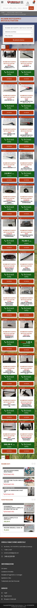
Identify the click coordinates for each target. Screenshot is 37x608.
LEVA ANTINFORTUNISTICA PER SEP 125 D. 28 (26, 134)
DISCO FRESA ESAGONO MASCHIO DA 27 (9, 371)
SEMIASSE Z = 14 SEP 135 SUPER (9, 439)
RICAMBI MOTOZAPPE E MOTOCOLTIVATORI (14, 14)
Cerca (31, 8)
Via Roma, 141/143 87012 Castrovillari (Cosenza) (16, 546)
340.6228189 (8, 556)
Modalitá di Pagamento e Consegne (11, 575)
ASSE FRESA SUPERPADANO (26, 269)
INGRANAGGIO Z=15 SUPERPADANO (9, 235)
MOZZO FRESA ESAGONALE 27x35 (26, 405)
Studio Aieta (23, 607)
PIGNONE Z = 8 (26, 66)
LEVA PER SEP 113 (9, 99)
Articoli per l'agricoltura (14, 12)
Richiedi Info (9, 73)
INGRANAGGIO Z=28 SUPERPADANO (26, 201)
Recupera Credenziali (8, 599)
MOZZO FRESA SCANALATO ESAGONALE (9, 269)
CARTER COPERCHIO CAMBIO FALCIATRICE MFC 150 (26, 303)
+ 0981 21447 (6, 550)
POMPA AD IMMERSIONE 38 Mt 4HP (13, 491)
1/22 (3, 47)
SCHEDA (9, 79)
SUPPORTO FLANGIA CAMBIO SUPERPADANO (9, 202)
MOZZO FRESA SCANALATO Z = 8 (9, 66)
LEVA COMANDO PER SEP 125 (9, 134)
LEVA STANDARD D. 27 (9, 167)
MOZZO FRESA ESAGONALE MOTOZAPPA (9, 303)
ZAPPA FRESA (26, 335)
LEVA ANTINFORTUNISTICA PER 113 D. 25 (26, 100)
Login (4, 593)
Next (34, 464)
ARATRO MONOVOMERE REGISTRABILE (11, 471)
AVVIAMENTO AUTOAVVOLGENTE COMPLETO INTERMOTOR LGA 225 (13, 508)
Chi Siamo (4, 568)
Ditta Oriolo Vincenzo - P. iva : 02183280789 (23, 605)
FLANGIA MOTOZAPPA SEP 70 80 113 (26, 235)
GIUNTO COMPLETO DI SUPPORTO (11, 518)
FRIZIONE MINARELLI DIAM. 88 (13, 528)
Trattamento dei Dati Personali (10, 581)
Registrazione (6, 596)
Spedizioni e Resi (6, 578)
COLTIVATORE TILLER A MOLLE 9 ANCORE (14, 481)
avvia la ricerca (18, 40)
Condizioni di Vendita (7, 571)
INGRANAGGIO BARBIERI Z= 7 (9, 336)
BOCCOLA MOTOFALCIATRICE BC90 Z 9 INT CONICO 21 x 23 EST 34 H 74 (26, 169)
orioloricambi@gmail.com (10, 553)
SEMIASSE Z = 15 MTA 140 (9, 405)
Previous (32, 464)
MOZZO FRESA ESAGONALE (26, 439)
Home (2, 12)
